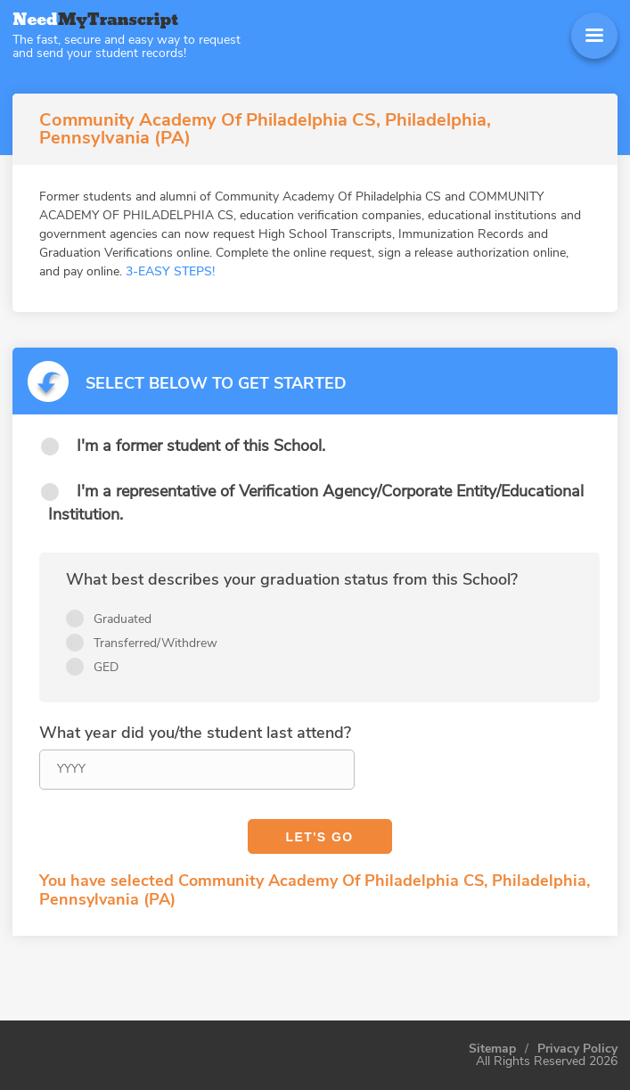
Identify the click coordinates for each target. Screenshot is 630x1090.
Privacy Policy (577, 1049)
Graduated (122, 619)
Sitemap (492, 1049)
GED (106, 667)
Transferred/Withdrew (155, 643)
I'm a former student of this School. (201, 445)
